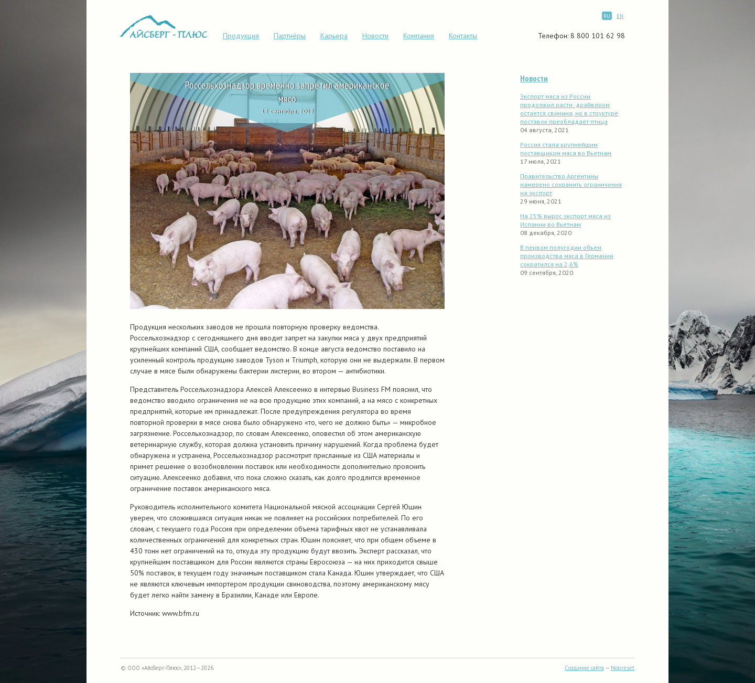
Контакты (463, 35)
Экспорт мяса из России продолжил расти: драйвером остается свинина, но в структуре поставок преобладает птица (569, 108)
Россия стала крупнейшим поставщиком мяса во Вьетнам (565, 149)
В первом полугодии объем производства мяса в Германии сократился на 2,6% (566, 255)
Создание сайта (584, 667)
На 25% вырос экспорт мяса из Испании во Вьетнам (565, 220)
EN (620, 16)
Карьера (334, 35)
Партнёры (290, 35)
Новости (375, 35)
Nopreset (622, 667)
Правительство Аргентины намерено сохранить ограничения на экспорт (571, 184)
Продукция (241, 35)
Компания (418, 35)
